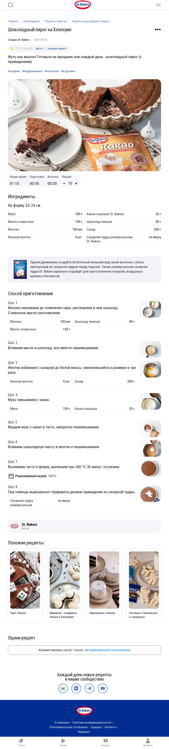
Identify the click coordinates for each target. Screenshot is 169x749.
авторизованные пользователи (107, 650)
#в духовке (68, 71)
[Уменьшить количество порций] (64, 183)
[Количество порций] (70, 183)
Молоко (13, 229)
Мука (11, 214)
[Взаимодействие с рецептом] (157, 29)
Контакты (110, 727)
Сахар (91, 229)
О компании (61, 722)
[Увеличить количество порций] (76, 183)
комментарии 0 (57, 48)
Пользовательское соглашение (69, 727)
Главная (13, 21)
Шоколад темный (99, 221)
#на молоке (51, 71)
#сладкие (14, 71)
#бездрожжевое (32, 71)
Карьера (96, 727)
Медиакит (84, 731)
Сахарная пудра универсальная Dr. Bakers (109, 239)
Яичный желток (19, 237)
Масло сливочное (21, 221)
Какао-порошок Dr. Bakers (105, 214)
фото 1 (40, 48)
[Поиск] (10, 4)
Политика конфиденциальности (91, 722)
